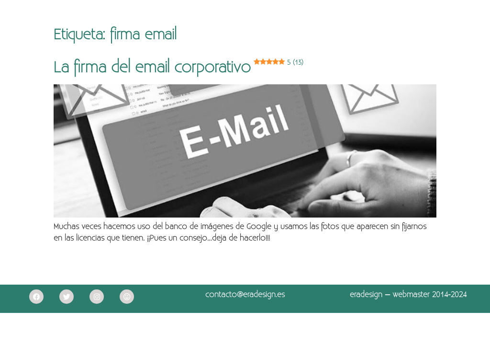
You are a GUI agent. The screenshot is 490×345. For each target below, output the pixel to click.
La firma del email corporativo (178, 67)
